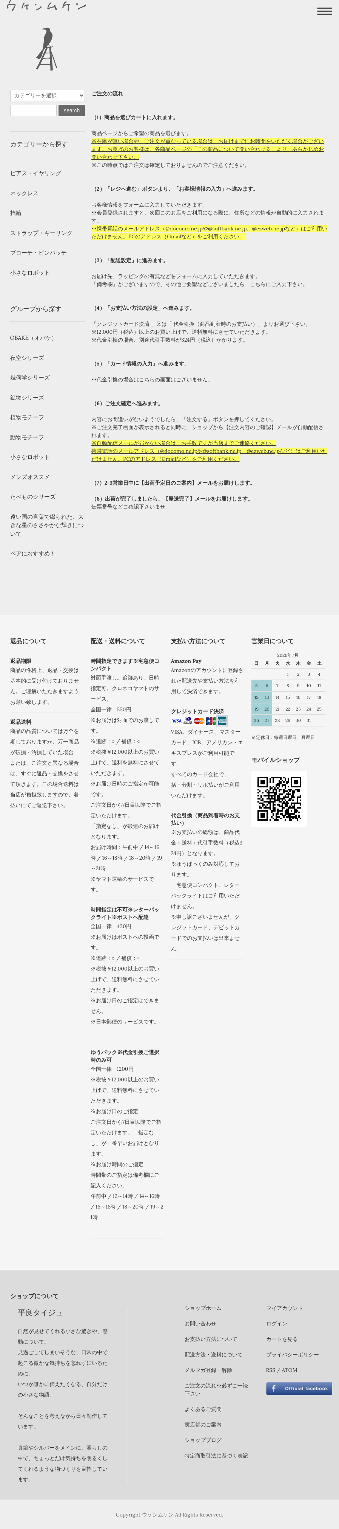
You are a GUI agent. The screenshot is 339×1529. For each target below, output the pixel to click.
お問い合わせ (200, 1323)
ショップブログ (203, 1440)
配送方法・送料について (214, 1354)
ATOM (289, 1370)
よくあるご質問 (203, 1409)
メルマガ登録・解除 (208, 1370)
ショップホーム (203, 1308)
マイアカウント (284, 1308)
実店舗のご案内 (203, 1424)
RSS (271, 1370)
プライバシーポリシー (292, 1354)
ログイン (276, 1323)
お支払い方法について (211, 1339)
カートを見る (282, 1339)
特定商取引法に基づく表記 (216, 1455)
